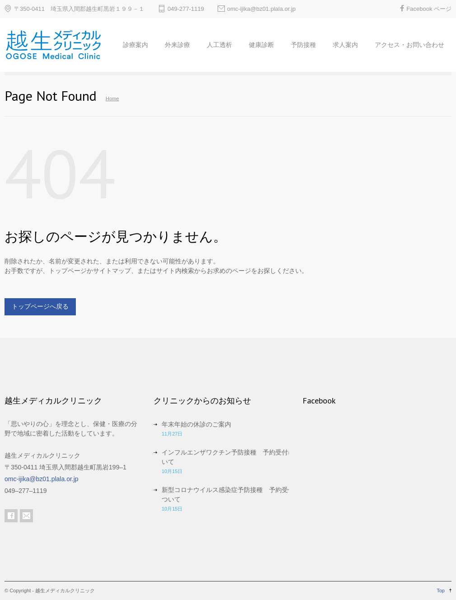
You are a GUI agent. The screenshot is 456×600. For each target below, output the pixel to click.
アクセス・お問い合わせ (409, 44)
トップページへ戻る (40, 306)
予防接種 (303, 44)
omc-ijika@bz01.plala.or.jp (261, 8)
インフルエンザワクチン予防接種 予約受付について (231, 457)
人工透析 (219, 44)
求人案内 (345, 44)
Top (441, 590)
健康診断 (261, 44)
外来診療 (177, 44)
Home (112, 98)
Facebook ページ (428, 8)
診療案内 (135, 44)
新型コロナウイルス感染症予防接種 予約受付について (231, 494)
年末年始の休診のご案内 (196, 424)
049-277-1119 (186, 8)
